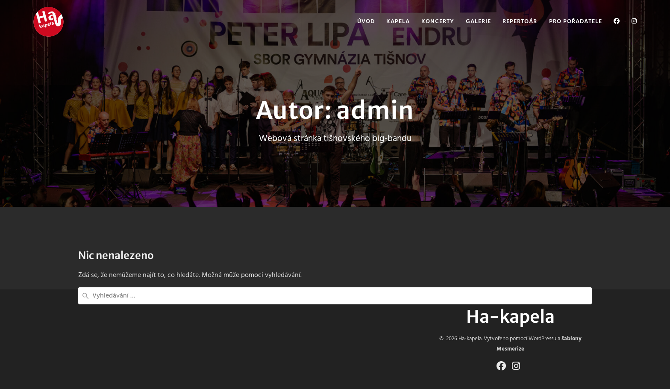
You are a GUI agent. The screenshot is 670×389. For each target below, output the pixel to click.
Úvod (366, 22)
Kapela (398, 22)
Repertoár (519, 22)
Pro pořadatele (575, 22)
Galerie (478, 22)
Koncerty (437, 22)
